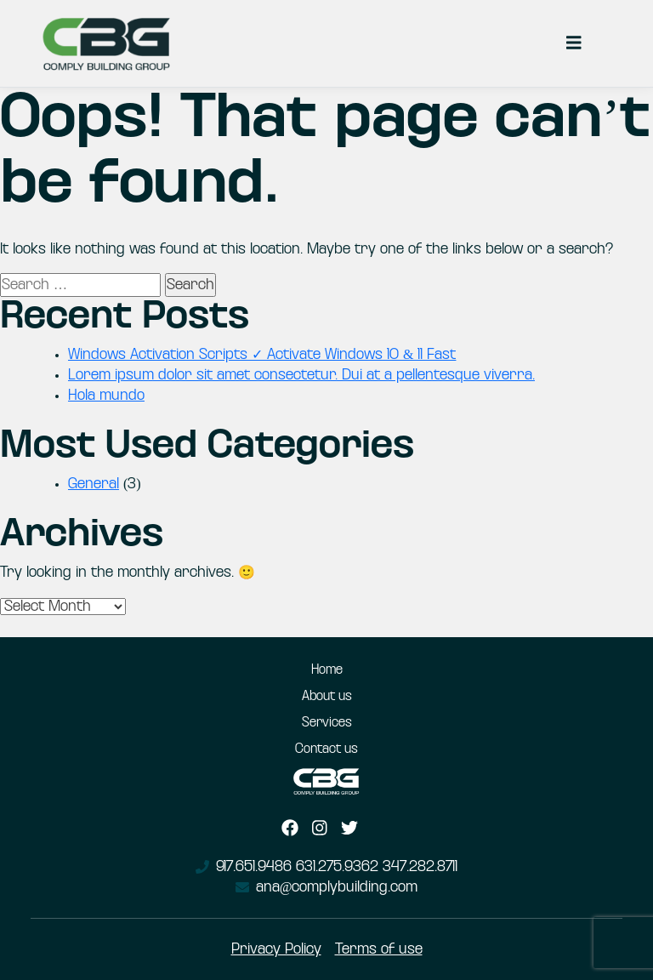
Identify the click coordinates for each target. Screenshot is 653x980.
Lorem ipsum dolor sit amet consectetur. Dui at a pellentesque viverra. (301, 375)
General (93, 484)
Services (327, 723)
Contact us (326, 749)
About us (327, 697)
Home (327, 670)
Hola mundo (106, 395)
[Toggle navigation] (574, 43)
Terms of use (379, 949)
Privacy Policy (276, 949)
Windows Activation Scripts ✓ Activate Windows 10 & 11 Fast (262, 355)
